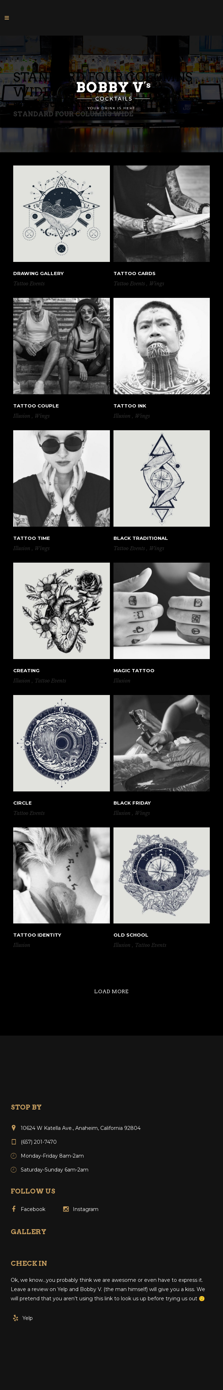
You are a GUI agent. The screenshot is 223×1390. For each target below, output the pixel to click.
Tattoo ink (129, 406)
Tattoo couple (36, 406)
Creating (26, 670)
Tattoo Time (31, 538)
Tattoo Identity (37, 935)
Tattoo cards (134, 273)
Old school (130, 935)
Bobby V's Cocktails (52, 105)
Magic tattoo (133, 670)
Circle (22, 803)
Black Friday (132, 803)
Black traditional (140, 538)
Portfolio (117, 105)
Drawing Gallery (38, 273)
